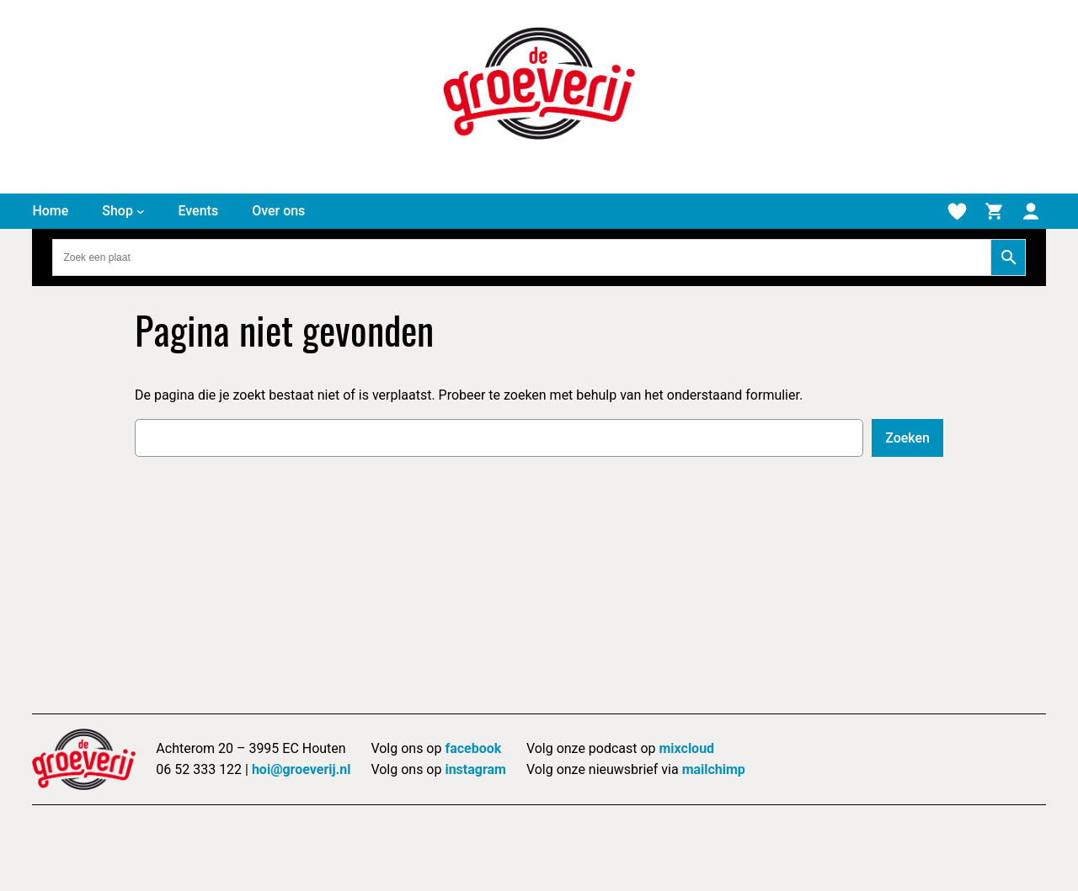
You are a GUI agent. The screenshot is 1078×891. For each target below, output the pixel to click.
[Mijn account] (1031, 211)
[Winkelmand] (994, 211)
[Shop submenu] (140, 211)
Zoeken (907, 438)
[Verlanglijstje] (957, 211)
